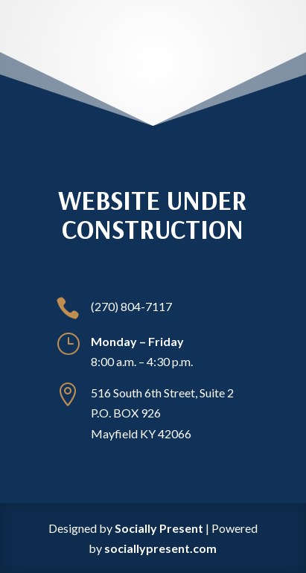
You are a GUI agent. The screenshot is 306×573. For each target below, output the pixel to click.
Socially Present (159, 528)
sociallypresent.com (160, 548)
